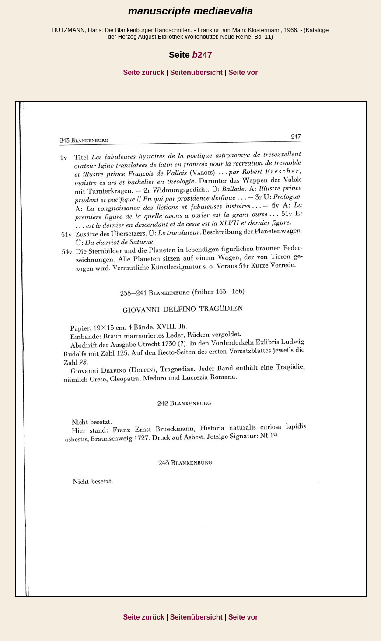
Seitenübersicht (196, 72)
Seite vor (243, 72)
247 (202, 55)
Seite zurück (143, 72)
